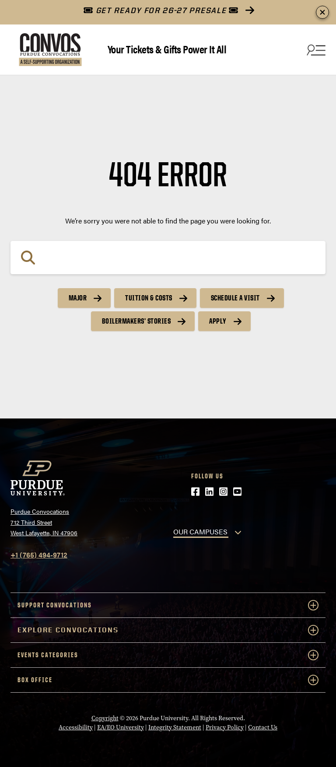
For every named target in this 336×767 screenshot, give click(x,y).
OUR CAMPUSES (200, 531)
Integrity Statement (174, 727)
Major (78, 297)
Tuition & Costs (148, 297)
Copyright (105, 718)
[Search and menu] (315, 49)
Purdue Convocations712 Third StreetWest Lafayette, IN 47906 (43, 522)
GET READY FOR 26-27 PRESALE (161, 10)
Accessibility (76, 727)
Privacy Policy (225, 727)
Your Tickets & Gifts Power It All (167, 48)
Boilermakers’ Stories (136, 321)
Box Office (168, 680)
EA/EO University (120, 727)
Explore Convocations (168, 630)
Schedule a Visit (235, 297)
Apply (218, 321)
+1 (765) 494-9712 (38, 555)
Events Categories (168, 655)
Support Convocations (168, 605)
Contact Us (262, 727)
